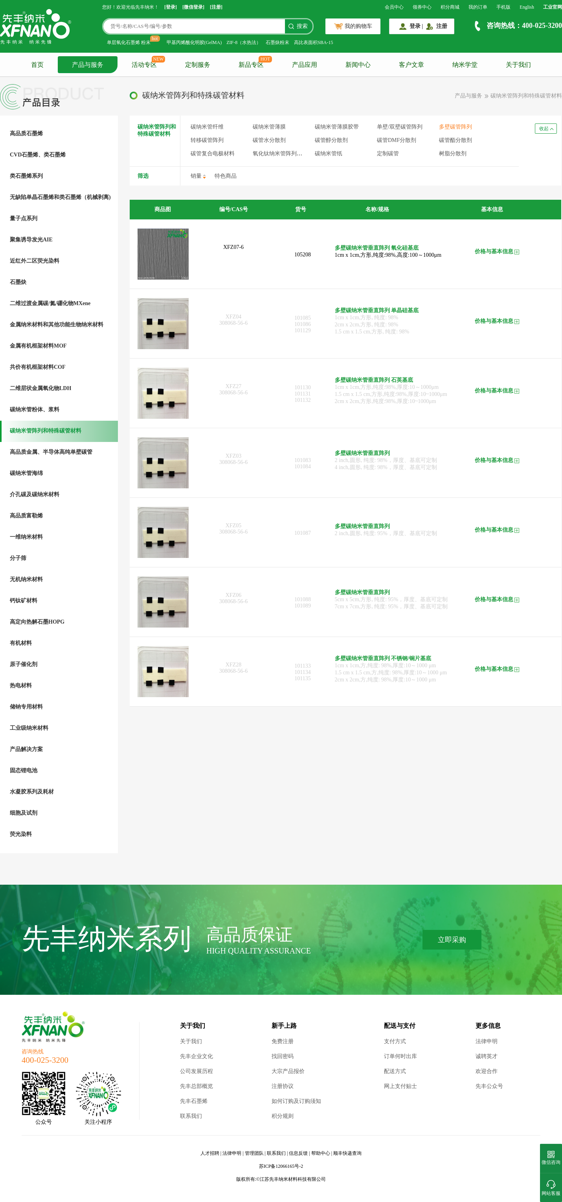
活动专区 (144, 64)
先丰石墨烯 (194, 1101)
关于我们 (518, 64)
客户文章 (411, 64)
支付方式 (395, 1041)
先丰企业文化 (196, 1056)
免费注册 (283, 1041)
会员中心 (394, 7)
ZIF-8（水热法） (243, 42)
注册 (441, 26)
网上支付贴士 (400, 1086)
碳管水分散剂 (269, 140)
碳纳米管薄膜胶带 (337, 127)
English (527, 7)
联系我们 (191, 1116)
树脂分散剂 (452, 153)
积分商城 (450, 7)
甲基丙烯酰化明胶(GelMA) (194, 42)
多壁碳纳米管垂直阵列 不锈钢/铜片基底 (383, 658)
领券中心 (422, 7)
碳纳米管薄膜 (269, 127)
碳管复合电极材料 (213, 153)
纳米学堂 (465, 64)
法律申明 (487, 1041)
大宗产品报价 (288, 1071)
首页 (37, 64)
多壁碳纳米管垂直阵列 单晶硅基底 (377, 310)
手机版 (503, 7)
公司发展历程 (196, 1071)
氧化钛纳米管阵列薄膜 (280, 153)
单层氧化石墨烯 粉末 (129, 42)
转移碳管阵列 (207, 140)
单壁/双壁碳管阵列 (399, 127)
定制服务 (197, 64)
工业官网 (552, 7)
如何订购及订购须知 (296, 1101)
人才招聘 (209, 1153)
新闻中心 (358, 64)
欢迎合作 (487, 1071)
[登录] (170, 7)
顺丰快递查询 (347, 1153)
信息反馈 (298, 1153)
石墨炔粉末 (277, 42)
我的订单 (477, 7)
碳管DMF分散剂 (396, 140)
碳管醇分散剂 (331, 140)
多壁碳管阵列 (455, 127)
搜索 (302, 26)
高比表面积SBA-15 (313, 42)
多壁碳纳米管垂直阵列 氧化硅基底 (377, 248)
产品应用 (304, 64)
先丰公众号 (489, 1086)
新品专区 (251, 64)
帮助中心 (320, 1153)
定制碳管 (388, 153)
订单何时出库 (400, 1056)
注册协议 (283, 1086)
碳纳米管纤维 (207, 127)
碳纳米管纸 (328, 153)
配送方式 (395, 1071)
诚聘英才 (487, 1056)
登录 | (416, 26)
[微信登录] (193, 7)
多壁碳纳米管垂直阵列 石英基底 (374, 380)
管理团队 (254, 1153)
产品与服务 (87, 64)
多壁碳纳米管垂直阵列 (362, 453)
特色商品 (226, 176)
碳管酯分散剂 (455, 140)
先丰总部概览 (196, 1086)
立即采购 (452, 940)
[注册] (216, 7)
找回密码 (283, 1056)
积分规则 (283, 1116)
